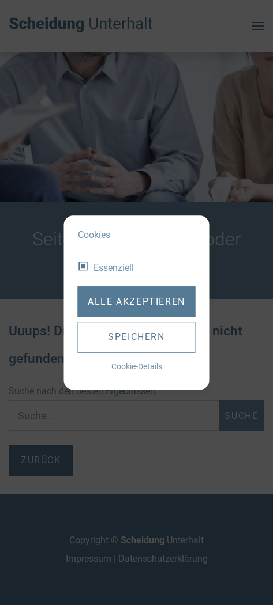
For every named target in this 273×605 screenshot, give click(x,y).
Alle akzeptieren (136, 301)
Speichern (136, 336)
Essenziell (114, 267)
